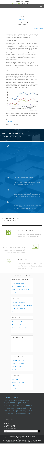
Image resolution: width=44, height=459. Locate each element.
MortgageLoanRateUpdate (11, 421)
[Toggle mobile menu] (41, 6)
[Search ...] (21, 431)
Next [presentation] (42, 23)
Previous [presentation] (2, 23)
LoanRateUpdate (8, 419)
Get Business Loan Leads (10, 426)
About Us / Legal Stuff (10, 428)
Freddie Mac (9, 121)
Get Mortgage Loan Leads (11, 423)
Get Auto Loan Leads (9, 425)
